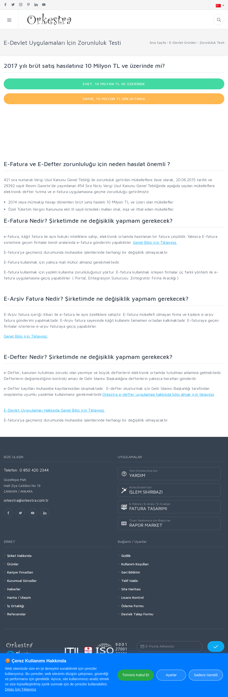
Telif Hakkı (129, 580)
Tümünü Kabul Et (135, 675)
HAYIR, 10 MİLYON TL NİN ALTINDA (114, 99)
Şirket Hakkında (19, 555)
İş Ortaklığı (15, 606)
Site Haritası (131, 589)
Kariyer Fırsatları (20, 572)
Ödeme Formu (132, 606)
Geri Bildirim (130, 572)
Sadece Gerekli (206, 675)
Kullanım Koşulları (135, 564)
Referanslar (16, 614)
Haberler (14, 589)
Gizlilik (126, 555)
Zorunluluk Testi (211, 42)
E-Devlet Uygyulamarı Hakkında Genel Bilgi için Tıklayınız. (54, 410)
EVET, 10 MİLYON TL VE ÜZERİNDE (114, 84)
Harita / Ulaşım (19, 597)
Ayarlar (170, 675)
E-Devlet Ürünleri (182, 42)
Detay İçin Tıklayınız (20, 689)
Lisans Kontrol (132, 597)
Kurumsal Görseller (22, 580)
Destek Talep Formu (137, 614)
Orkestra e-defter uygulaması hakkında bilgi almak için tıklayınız (158, 394)
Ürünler (13, 564)
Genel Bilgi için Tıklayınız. (155, 242)
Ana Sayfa (158, 42)
